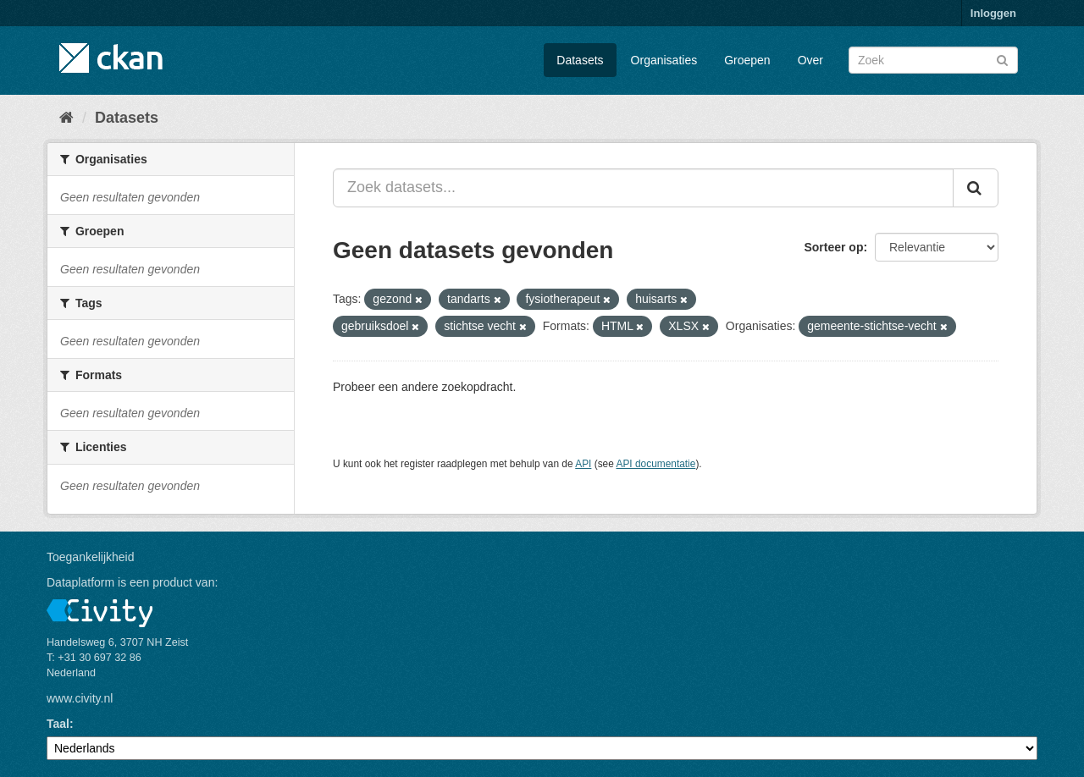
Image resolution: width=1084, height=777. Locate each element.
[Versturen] (1002, 59)
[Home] (66, 117)
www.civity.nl (80, 698)
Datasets (579, 60)
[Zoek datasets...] (643, 187)
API (583, 464)
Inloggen (993, 13)
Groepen (747, 60)
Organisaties (664, 60)
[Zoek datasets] (933, 60)
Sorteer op (833, 247)
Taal (58, 723)
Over (810, 60)
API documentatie (656, 464)
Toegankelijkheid (91, 557)
